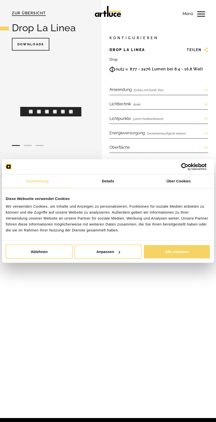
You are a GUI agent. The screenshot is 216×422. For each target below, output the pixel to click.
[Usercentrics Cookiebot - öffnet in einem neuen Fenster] (188, 166)
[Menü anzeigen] (189, 14)
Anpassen (108, 252)
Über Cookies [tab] (178, 181)
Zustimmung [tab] (37, 181)
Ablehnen (39, 252)
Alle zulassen (177, 252)
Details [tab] (108, 181)
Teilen (197, 50)
